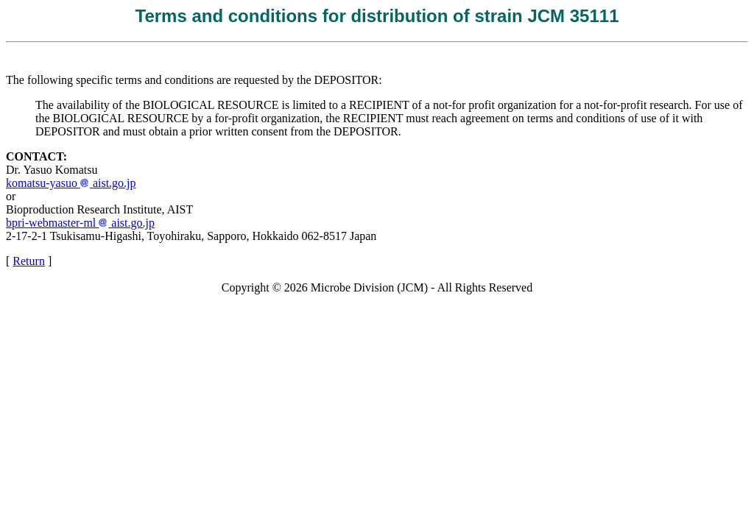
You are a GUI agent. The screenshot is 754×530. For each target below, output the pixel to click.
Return (29, 261)
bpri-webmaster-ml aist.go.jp (80, 222)
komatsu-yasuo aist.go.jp (71, 183)
